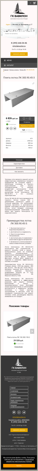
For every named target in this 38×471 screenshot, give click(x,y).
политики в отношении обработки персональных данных (19, 377)
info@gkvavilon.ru (19, 46)
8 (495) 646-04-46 (19, 43)
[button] (33, 83)
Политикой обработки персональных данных (20, 460)
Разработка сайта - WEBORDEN (19, 420)
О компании (14, 391)
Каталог (8, 65)
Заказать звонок (19, 54)
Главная (5, 70)
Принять (19, 465)
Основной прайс (16, 397)
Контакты (14, 394)
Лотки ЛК (23, 70)
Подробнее (18, 347)
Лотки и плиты (14, 70)
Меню (7, 60)
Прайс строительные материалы (17, 401)
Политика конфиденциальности (17, 406)
